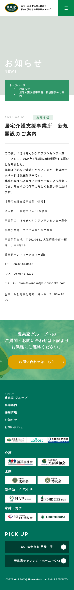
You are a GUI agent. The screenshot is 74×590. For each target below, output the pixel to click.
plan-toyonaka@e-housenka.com (42, 283)
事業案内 (11, 405)
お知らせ (11, 419)
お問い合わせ (14, 427)
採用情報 (11, 412)
